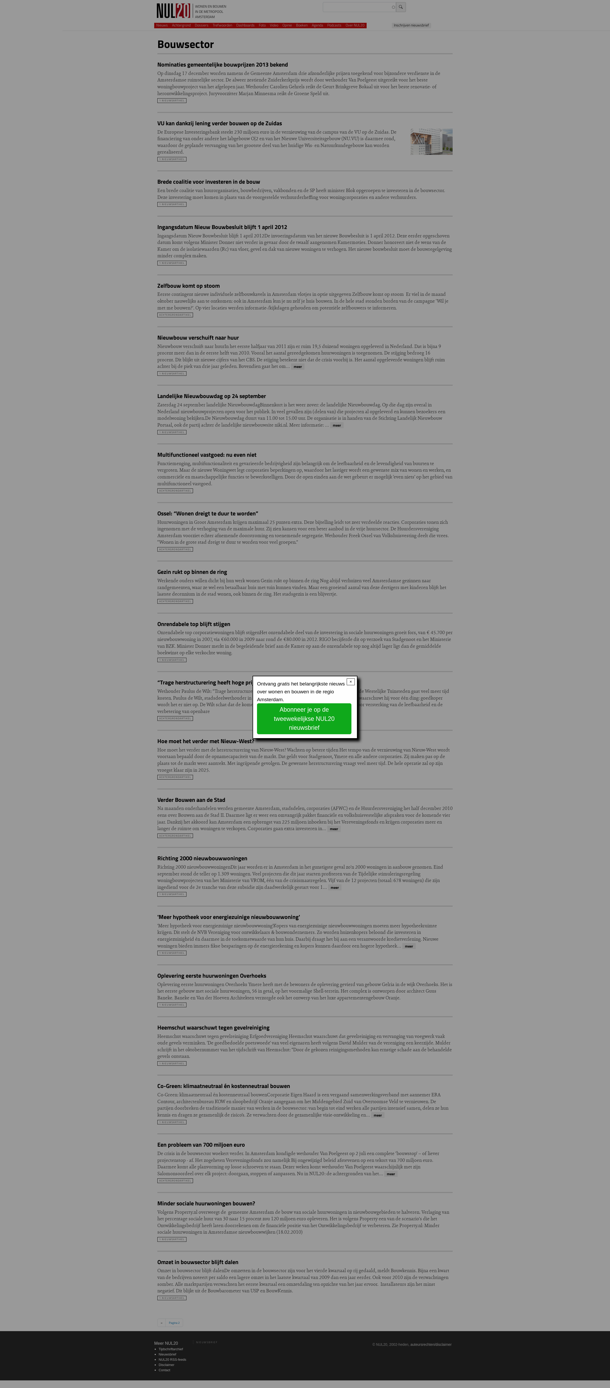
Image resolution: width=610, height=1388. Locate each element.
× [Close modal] (351, 681)
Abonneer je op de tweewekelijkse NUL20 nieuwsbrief (304, 718)
